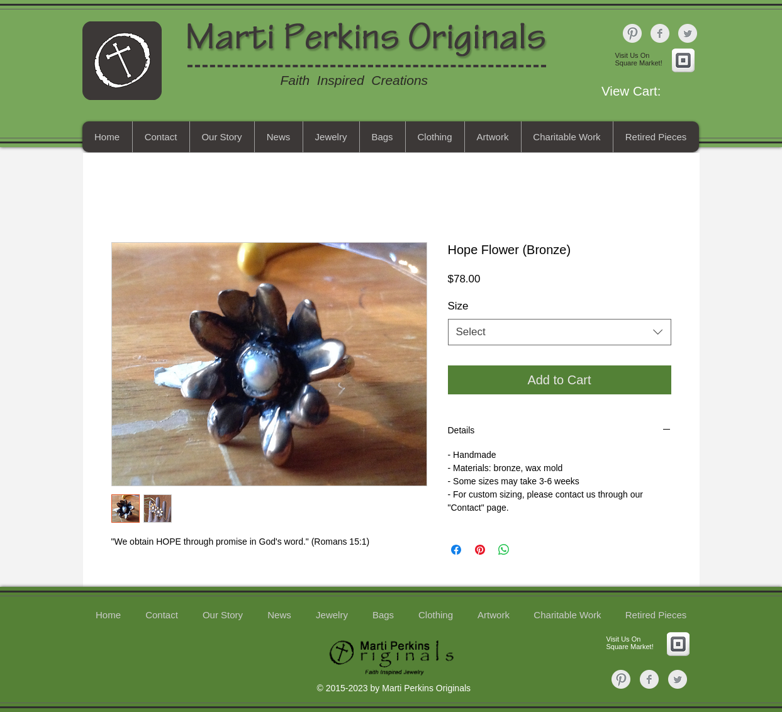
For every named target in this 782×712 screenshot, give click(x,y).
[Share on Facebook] (456, 549)
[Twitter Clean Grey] (687, 33)
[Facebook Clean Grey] (660, 33)
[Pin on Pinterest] (480, 549)
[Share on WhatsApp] (503, 549)
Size (458, 306)
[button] (648, 91)
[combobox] (559, 332)
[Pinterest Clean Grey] (632, 33)
